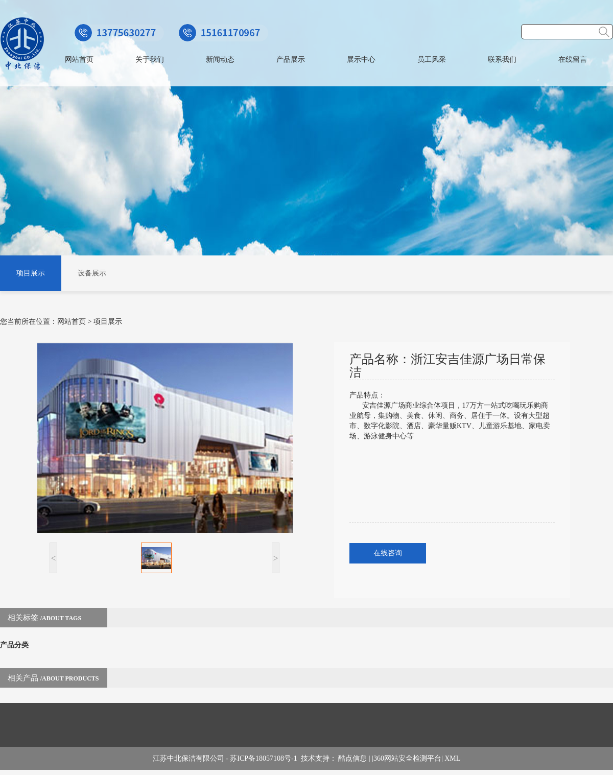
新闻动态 (220, 59)
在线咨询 (387, 553)
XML (452, 758)
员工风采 (431, 59)
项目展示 (30, 273)
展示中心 (361, 59)
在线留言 (572, 59)
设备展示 (92, 273)
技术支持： (320, 758)
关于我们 (149, 59)
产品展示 (290, 59)
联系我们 (502, 59)
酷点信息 (352, 758)
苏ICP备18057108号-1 (265, 758)
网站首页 (79, 59)
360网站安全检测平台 (407, 758)
